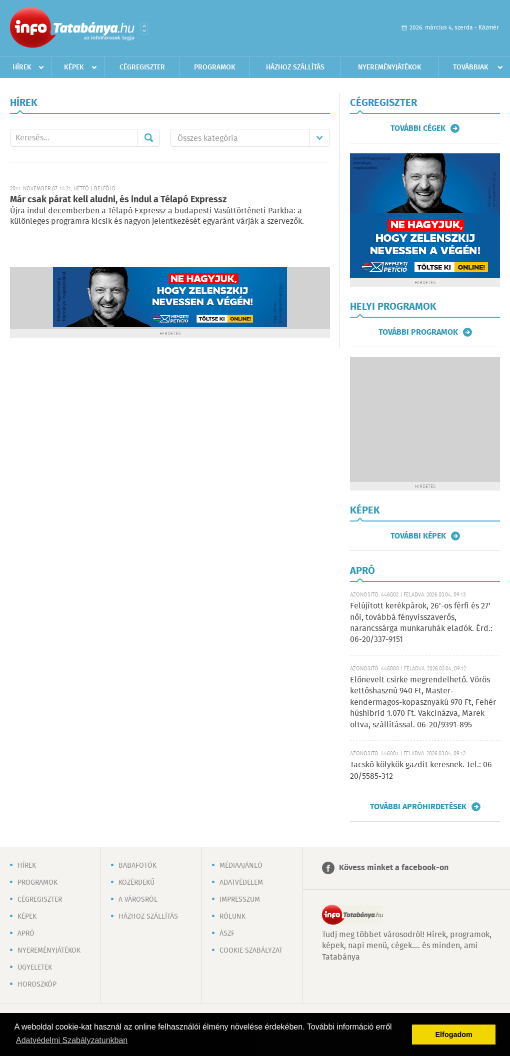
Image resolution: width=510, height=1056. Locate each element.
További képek (418, 535)
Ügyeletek (35, 967)
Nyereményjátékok (390, 67)
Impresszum (240, 899)
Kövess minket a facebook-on (393, 868)
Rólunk (233, 916)
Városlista (144, 28)
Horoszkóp (37, 984)
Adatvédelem (241, 882)
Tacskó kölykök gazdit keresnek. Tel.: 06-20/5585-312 (422, 770)
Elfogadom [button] (454, 1035)
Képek (74, 67)
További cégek (418, 128)
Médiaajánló (241, 865)
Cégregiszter (142, 67)
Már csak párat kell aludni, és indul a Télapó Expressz (118, 200)
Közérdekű (136, 882)
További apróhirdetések (418, 806)
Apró (26, 933)
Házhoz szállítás (295, 67)
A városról (138, 899)
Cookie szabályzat (251, 950)
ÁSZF (227, 933)
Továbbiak (470, 67)
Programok (215, 67)
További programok (418, 332)
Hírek (22, 67)
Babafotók (137, 865)
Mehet (148, 138)
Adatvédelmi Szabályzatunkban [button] (72, 1040)
